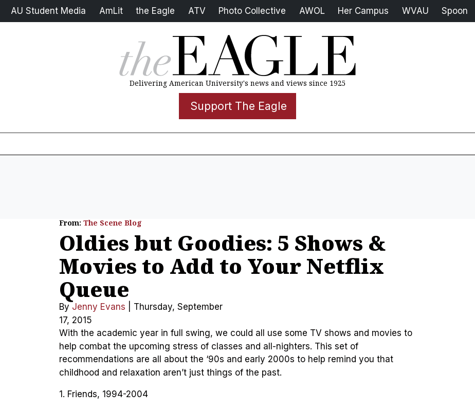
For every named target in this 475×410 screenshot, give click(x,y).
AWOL (312, 11)
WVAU (415, 11)
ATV (197, 11)
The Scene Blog (112, 223)
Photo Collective (252, 11)
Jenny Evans (98, 307)
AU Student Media (48, 11)
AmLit (111, 11)
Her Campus (363, 11)
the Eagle (155, 11)
